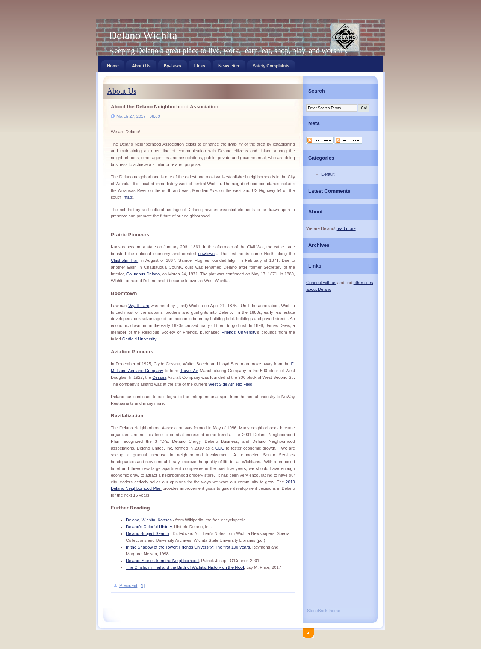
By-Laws (172, 64)
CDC (219, 448)
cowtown (206, 253)
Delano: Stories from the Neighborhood (162, 560)
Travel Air (189, 370)
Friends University (239, 332)
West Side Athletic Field (230, 384)
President (128, 585)
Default (327, 174)
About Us (141, 64)
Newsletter (229, 64)
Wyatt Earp (138, 305)
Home (112, 64)
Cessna (159, 377)
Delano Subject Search (147, 533)
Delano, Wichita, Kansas (149, 520)
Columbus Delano (143, 274)
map (128, 197)
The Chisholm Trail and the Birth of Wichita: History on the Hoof (185, 567)
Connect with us (321, 282)
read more (346, 228)
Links (200, 64)
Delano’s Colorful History (149, 526)
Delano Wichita (143, 35)
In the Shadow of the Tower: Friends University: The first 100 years (188, 547)
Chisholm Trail (124, 260)
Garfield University (139, 339)
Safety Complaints (271, 64)
